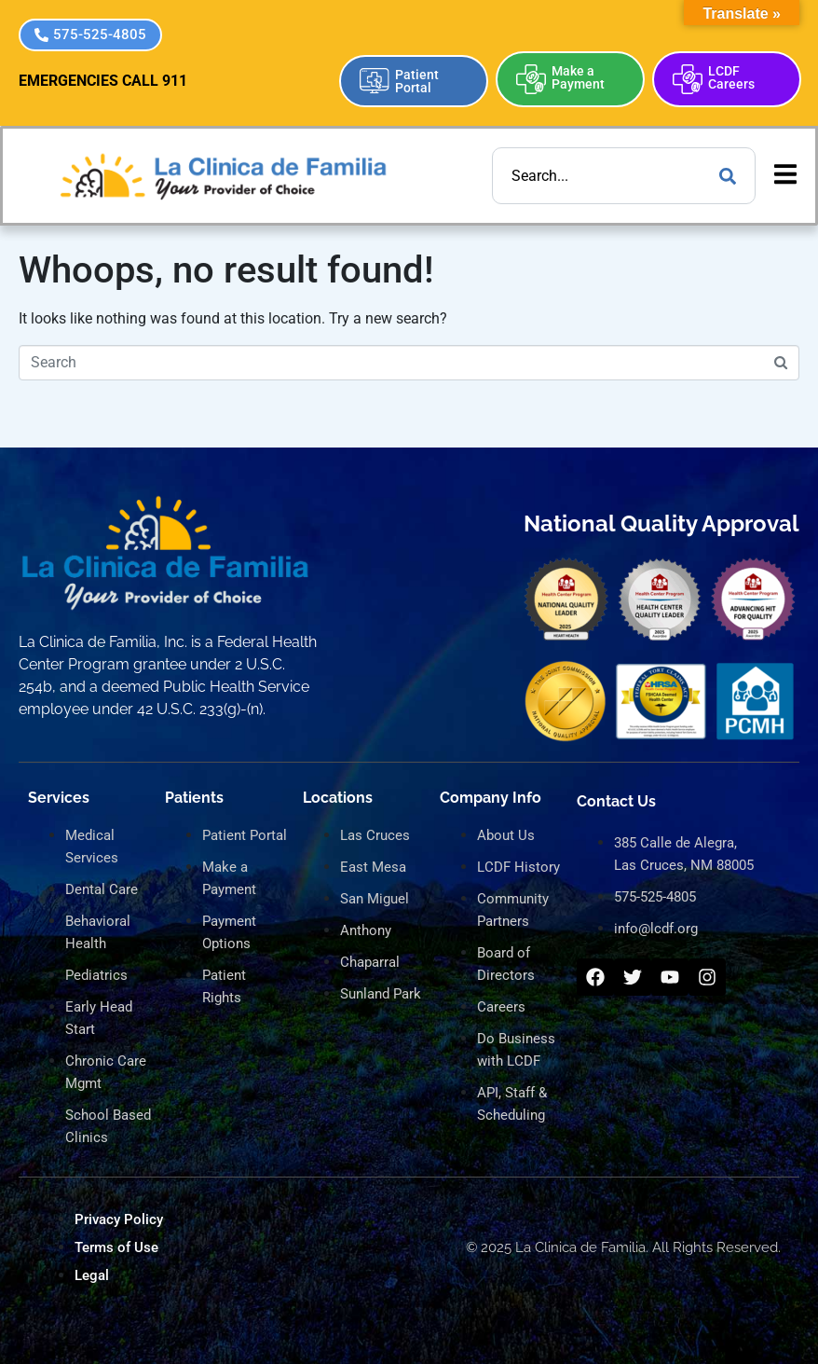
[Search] (728, 175)
